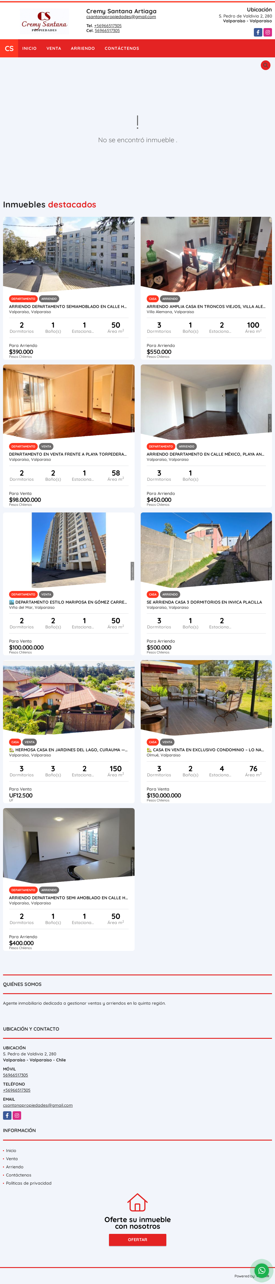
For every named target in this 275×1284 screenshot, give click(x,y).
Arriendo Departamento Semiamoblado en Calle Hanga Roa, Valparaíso (69, 306)
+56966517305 (108, 25)
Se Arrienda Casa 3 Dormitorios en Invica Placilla (204, 602)
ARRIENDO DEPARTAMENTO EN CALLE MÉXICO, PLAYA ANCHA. (206, 454)
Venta (53, 48)
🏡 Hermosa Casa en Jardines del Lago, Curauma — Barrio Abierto (69, 749)
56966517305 (107, 30)
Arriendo (83, 48)
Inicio (29, 48)
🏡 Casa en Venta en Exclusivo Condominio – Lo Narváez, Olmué (206, 749)
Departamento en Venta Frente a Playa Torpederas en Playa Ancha (69, 454)
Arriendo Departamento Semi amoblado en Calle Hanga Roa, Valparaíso (69, 897)
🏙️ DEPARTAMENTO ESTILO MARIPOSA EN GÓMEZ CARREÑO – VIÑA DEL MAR (69, 602)
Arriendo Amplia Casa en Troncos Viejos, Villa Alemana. (206, 306)
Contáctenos (122, 48)
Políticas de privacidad (29, 1183)
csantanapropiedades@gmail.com (121, 16)
